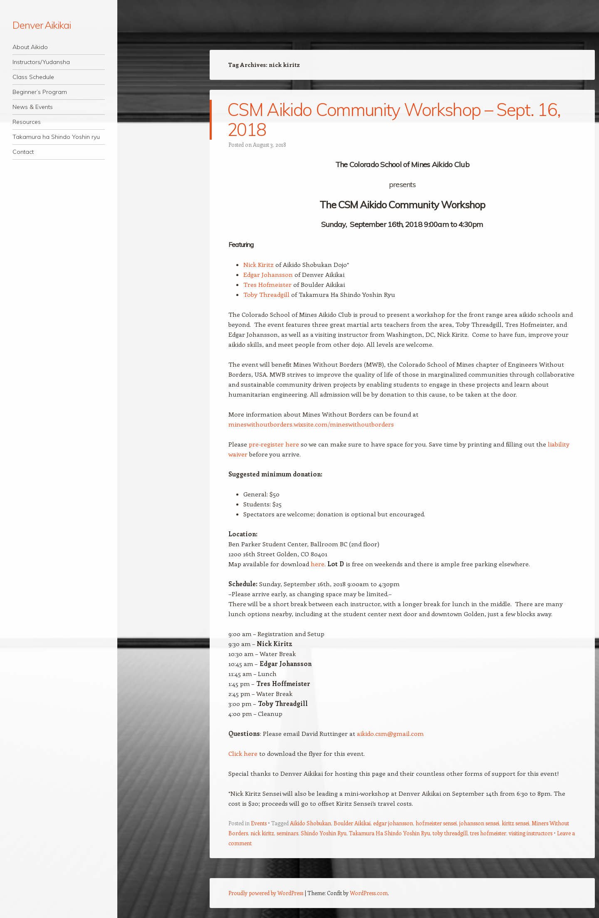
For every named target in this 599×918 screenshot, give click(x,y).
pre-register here (274, 444)
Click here (242, 753)
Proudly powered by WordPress (265, 892)
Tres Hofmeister (267, 284)
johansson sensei (479, 823)
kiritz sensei (515, 823)
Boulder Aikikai (352, 823)
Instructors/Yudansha (41, 62)
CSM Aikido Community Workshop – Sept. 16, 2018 (393, 120)
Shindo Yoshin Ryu (324, 833)
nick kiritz (262, 833)
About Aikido (30, 47)
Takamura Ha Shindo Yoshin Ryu (389, 833)
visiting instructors (530, 833)
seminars (287, 833)
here (317, 564)
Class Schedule (33, 77)
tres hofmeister (488, 833)
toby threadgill (450, 833)
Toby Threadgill (266, 294)
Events (259, 823)
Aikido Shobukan (310, 823)
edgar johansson (393, 823)
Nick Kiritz (258, 264)
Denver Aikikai (41, 25)
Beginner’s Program (39, 92)
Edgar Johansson (268, 274)
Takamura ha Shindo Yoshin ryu (56, 137)
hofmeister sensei (436, 823)
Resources (26, 122)
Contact (23, 151)
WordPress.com (369, 892)
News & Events (32, 107)
